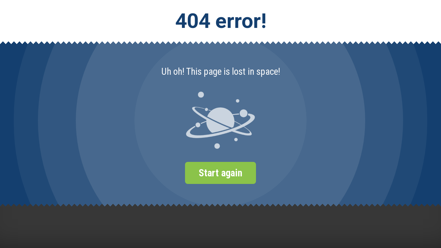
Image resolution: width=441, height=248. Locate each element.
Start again (220, 173)
